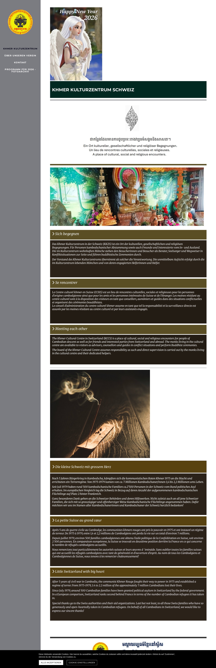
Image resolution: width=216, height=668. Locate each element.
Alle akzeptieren (51, 663)
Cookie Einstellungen (82, 663)
